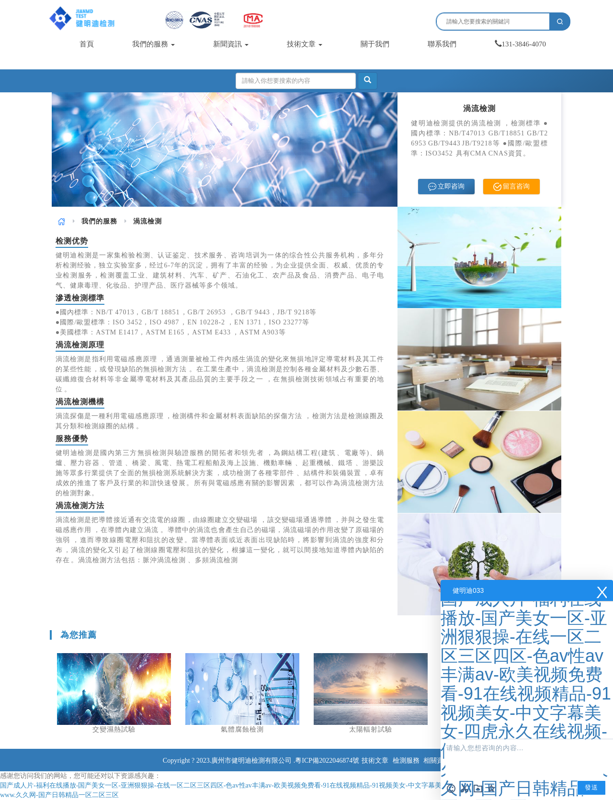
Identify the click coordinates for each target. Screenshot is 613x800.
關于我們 (375, 44)
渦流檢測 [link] (147, 221)
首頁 (86, 44)
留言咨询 (511, 187)
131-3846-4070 (520, 44)
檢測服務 (406, 760)
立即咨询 (446, 187)
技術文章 (304, 44)
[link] (61, 221)
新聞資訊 (231, 44)
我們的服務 (153, 44)
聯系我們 (442, 44)
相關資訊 (436, 760)
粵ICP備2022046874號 (327, 760)
